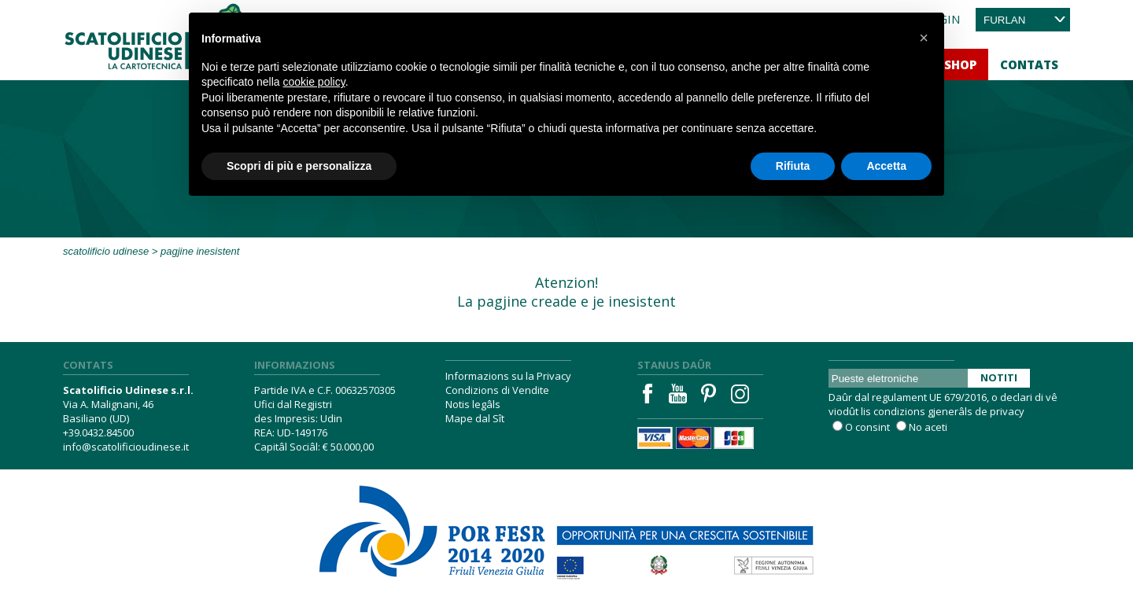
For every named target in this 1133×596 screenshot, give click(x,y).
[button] (923, 37)
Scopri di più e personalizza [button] (299, 166)
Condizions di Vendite (497, 390)
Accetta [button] (886, 166)
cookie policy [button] (314, 81)
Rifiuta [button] (793, 166)
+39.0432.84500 (98, 432)
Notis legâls (472, 404)
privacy (1007, 411)
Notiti (998, 377)
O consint (867, 427)
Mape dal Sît (474, 418)
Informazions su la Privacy (508, 376)
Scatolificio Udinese (106, 251)
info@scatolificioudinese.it (126, 447)
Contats (1029, 64)
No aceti (928, 427)
